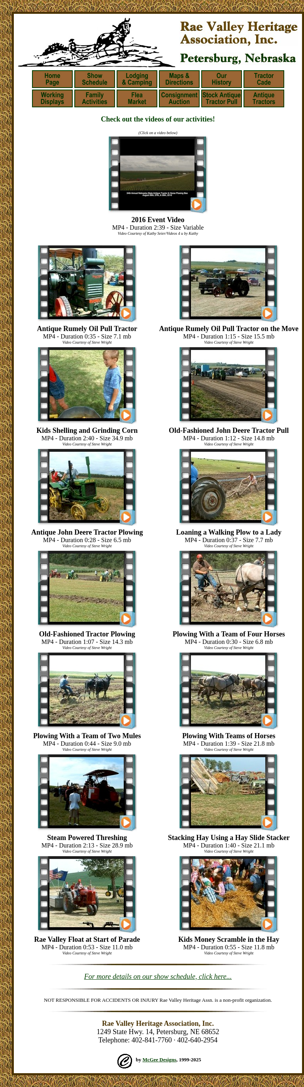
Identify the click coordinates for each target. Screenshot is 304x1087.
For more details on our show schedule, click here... (158, 976)
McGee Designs (159, 1060)
